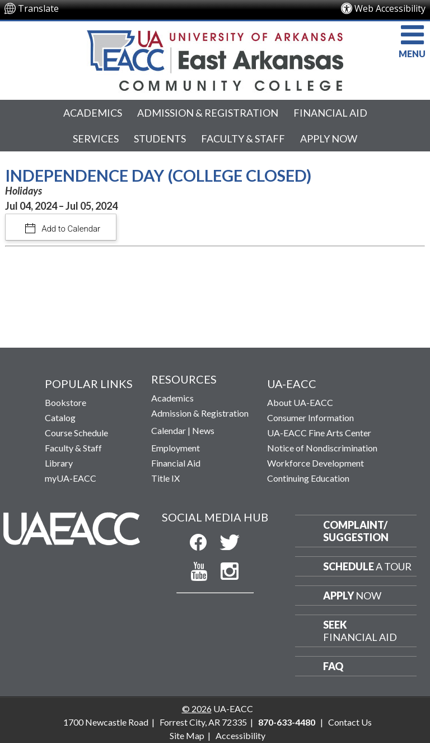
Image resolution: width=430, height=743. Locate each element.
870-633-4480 (286, 722)
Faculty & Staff (243, 138)
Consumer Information (310, 417)
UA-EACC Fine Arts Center (319, 432)
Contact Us (350, 722)
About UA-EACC (300, 402)
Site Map (187, 735)
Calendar (168, 430)
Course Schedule (76, 432)
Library (59, 463)
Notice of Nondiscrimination (322, 447)
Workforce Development (315, 463)
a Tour (367, 566)
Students (160, 138)
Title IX (165, 478)
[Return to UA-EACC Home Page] (215, 57)
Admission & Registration (207, 113)
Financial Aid (330, 113)
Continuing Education (308, 478)
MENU (412, 40)
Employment (175, 447)
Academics (92, 113)
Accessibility (240, 735)
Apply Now (328, 138)
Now (352, 595)
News (203, 430)
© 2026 (197, 708)
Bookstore (65, 402)
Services (96, 138)
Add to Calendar (70, 229)
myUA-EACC (70, 478)
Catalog (60, 417)
